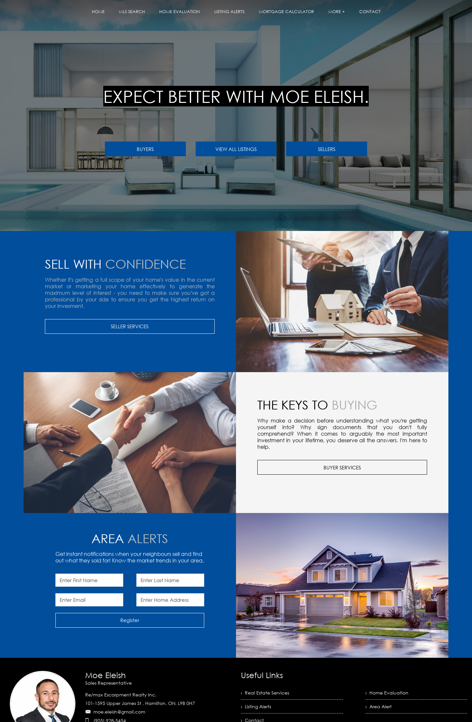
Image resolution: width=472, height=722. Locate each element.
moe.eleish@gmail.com (119, 711)
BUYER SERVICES (342, 467)
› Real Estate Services (265, 692)
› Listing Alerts (256, 706)
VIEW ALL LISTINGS (236, 149)
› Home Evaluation (386, 692)
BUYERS (145, 149)
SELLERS (326, 149)
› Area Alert (378, 706)
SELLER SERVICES (129, 326)
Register (129, 620)
